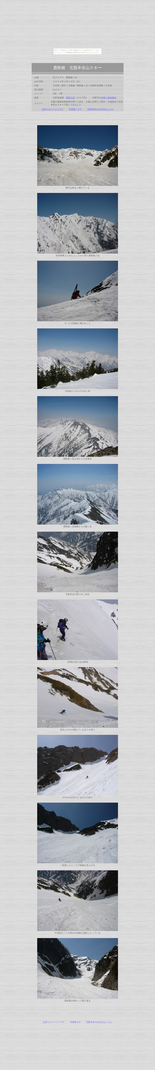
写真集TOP (75, 1022)
